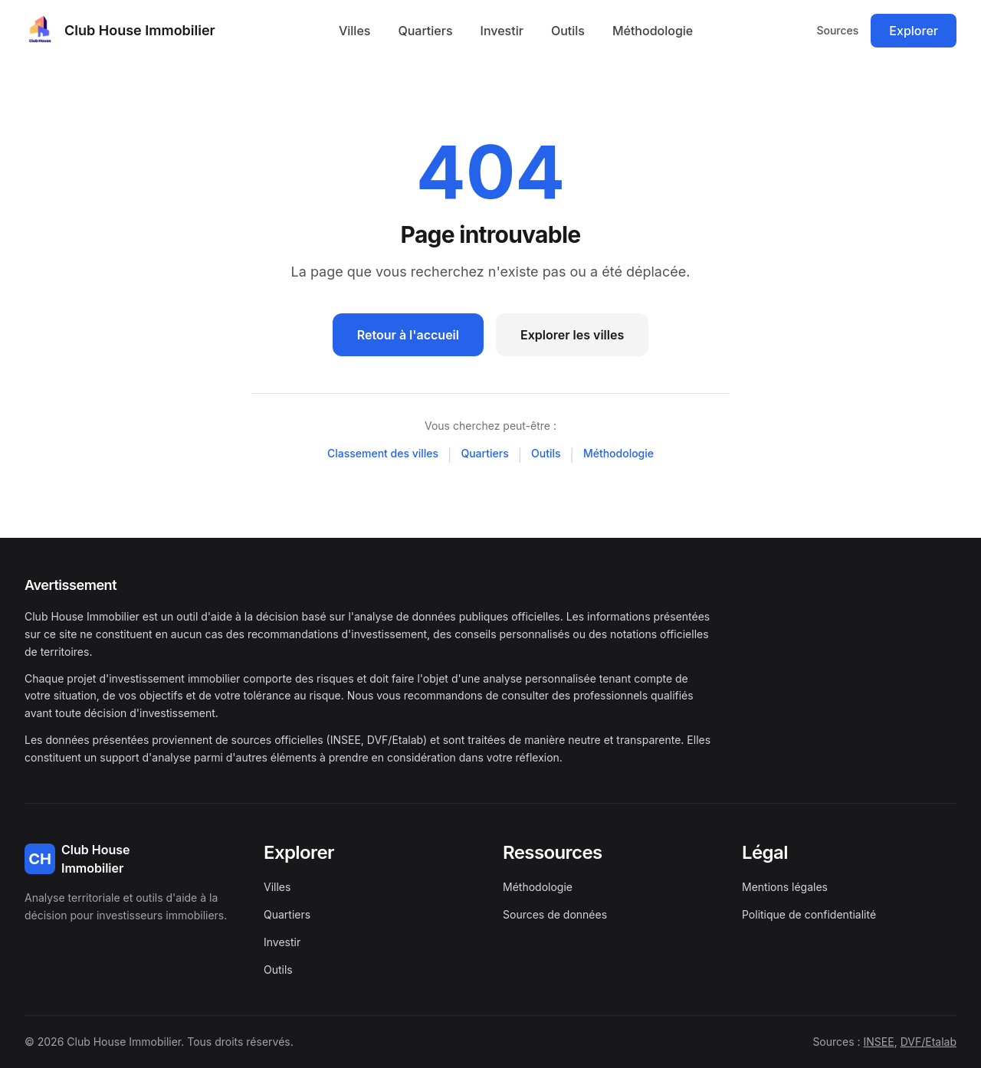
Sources (837, 30)
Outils (568, 30)
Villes (354, 30)
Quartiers (425, 30)
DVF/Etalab (928, 1041)
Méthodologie (652, 30)
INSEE (879, 1041)
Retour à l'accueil (408, 334)
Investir (502, 30)
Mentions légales (785, 886)
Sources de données (555, 914)
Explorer (913, 30)
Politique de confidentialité (809, 914)
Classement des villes (382, 453)
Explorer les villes (572, 334)
